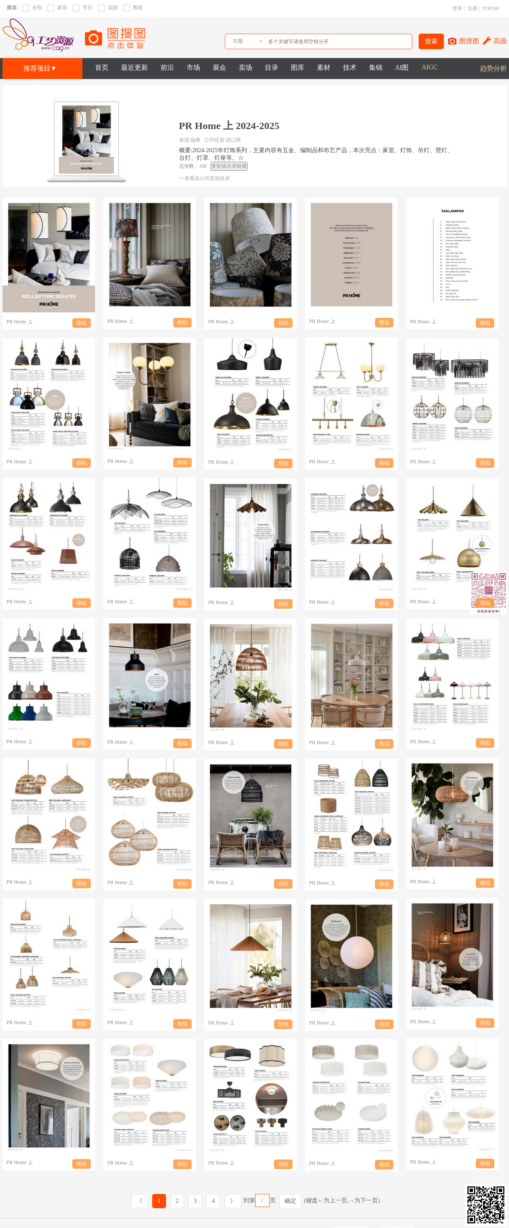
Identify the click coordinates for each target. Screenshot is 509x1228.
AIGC (429, 67)
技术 (349, 67)
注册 (472, 8)
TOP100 (490, 8)
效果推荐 (303, 1198)
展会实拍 (189, 1198)
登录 (457, 8)
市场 (193, 67)
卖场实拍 (227, 1217)
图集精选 (265, 1207)
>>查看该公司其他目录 (204, 178)
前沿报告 (152, 1198)
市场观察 (189, 1207)
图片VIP (114, 1207)
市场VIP (114, 1217)
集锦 (375, 67)
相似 (81, 323)
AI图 (402, 67)
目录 (271, 67)
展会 (219, 67)
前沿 (167, 67)
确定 (290, 1157)
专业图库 (265, 1198)
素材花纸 (265, 1217)
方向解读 (227, 1207)
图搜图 (469, 41)
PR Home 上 (20, 322)
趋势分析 (493, 68)
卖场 (245, 67)
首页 (101, 67)
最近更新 (134, 67)
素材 (323, 67)
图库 (297, 67)
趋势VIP (114, 1198)
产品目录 (227, 1198)
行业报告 (189, 1217)
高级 (500, 41)
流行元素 (152, 1217)
